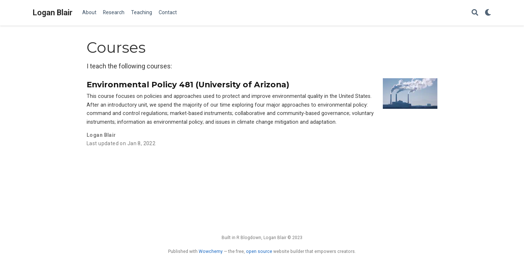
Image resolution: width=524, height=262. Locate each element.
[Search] (475, 13)
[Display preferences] (488, 13)
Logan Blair (52, 12)
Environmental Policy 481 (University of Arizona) (188, 84)
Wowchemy (211, 251)
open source (259, 251)
